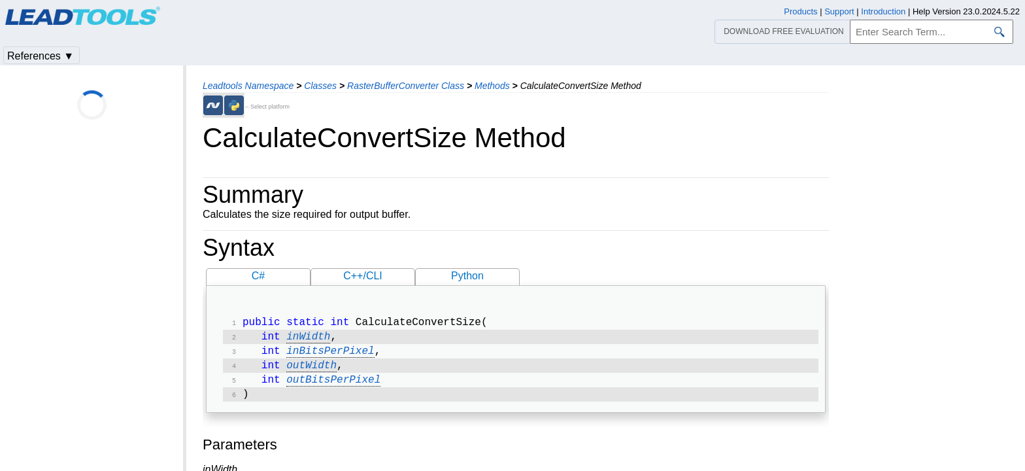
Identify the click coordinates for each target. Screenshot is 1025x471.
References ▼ (40, 55)
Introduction (883, 11)
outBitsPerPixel (333, 386)
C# (258, 275)
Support (839, 11)
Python (467, 275)
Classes (320, 85)
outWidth (311, 371)
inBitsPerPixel (330, 355)
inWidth (308, 339)
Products (800, 11)
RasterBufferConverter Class (405, 85)
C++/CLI (362, 275)
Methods (492, 85)
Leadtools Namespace (248, 85)
